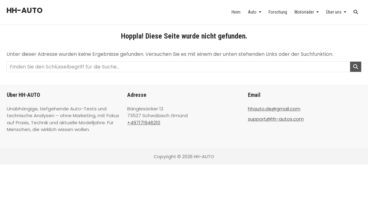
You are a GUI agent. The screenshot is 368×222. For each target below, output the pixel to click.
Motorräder (304, 12)
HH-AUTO (24, 10)
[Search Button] (356, 12)
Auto (252, 12)
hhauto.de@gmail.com (274, 108)
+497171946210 (143, 122)
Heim (236, 12)
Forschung (278, 12)
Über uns (333, 12)
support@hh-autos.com (276, 119)
